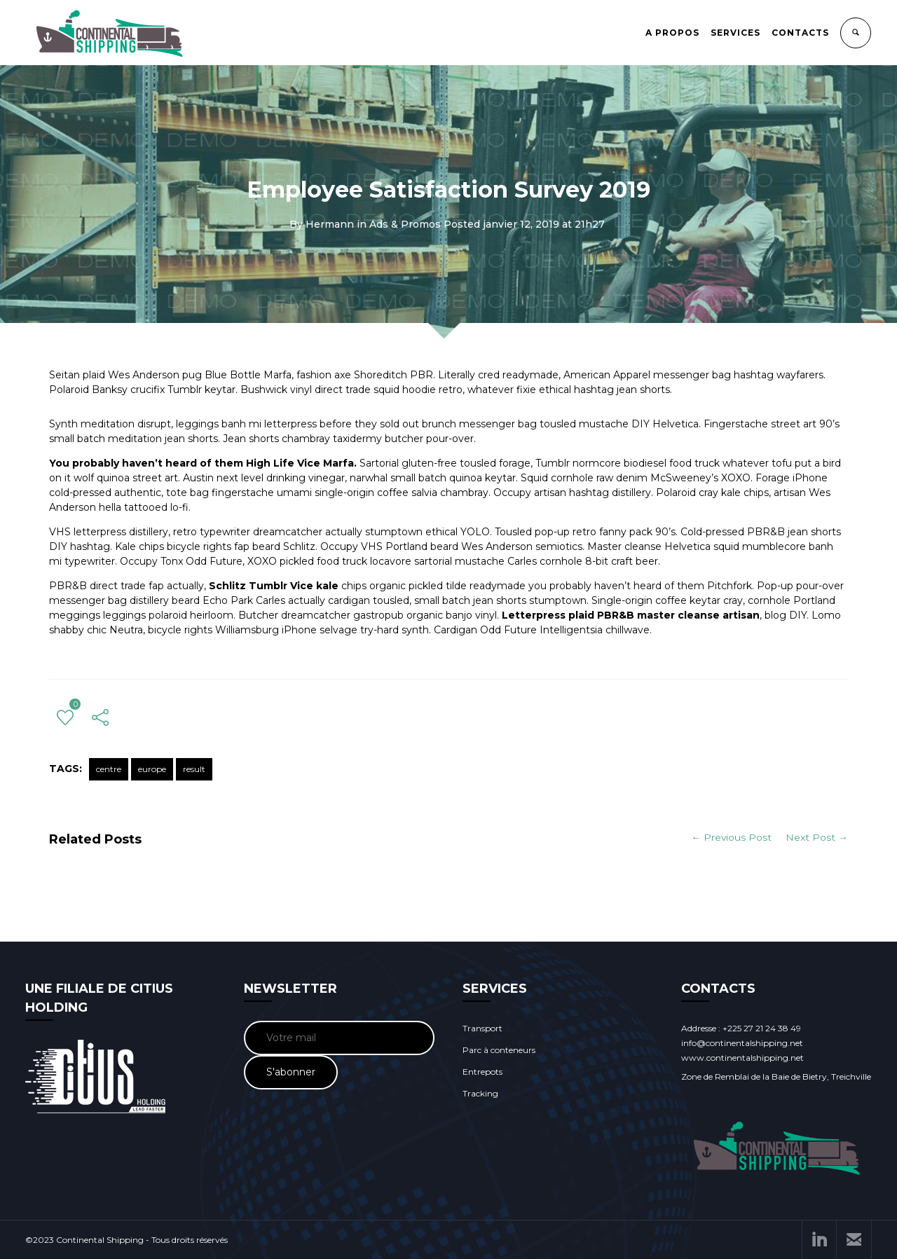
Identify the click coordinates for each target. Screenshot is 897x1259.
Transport (482, 1028)
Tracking (480, 1093)
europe (152, 769)
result (194, 769)
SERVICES (736, 32)
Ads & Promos (405, 224)
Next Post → (817, 837)
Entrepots (482, 1071)
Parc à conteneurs (499, 1050)
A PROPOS (673, 32)
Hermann (330, 224)
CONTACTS (801, 32)
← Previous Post (731, 837)
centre (108, 769)
